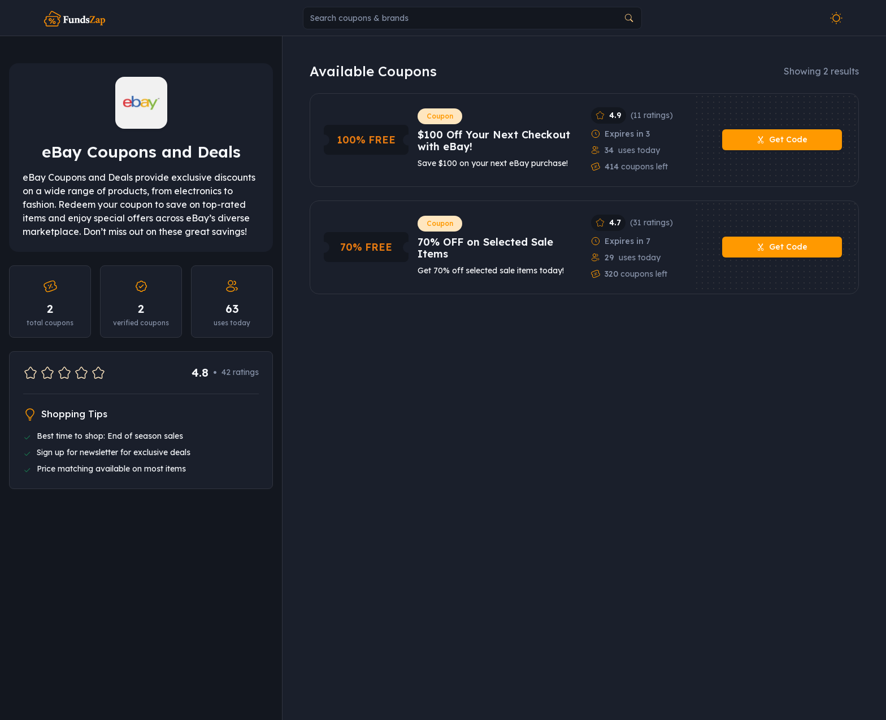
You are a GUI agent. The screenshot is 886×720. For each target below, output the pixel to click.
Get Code (782, 140)
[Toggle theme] (836, 18)
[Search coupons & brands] (472, 18)
